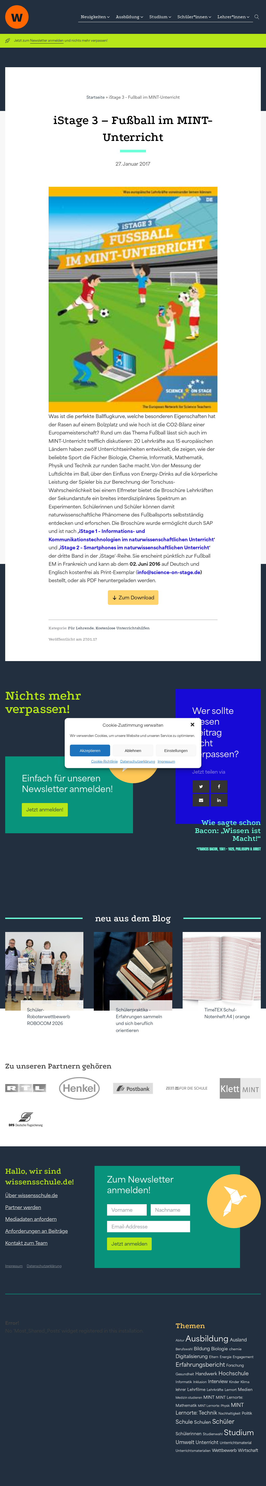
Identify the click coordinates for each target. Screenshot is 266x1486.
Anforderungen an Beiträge (36, 1231)
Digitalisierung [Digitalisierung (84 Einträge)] (192, 1356)
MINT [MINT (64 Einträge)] (209, 1397)
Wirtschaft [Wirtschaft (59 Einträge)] (248, 1450)
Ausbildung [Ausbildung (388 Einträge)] (207, 1338)
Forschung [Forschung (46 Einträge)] (235, 1365)
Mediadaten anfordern (31, 1219)
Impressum (166, 761)
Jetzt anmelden (129, 1244)
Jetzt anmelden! (44, 809)
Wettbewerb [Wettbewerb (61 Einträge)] (224, 1450)
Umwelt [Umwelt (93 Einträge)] (185, 1442)
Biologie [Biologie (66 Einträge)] (219, 1348)
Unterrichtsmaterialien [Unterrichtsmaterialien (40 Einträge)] (193, 1451)
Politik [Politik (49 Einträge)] (247, 1413)
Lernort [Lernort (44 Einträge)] (231, 1390)
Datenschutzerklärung (137, 761)
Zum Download (136, 597)
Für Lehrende (81, 628)
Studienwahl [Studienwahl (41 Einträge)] (213, 1434)
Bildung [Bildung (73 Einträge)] (202, 1348)
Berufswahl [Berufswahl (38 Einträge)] (184, 1349)
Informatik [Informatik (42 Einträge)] (184, 1382)
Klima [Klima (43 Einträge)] (245, 1382)
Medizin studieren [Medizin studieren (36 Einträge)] (189, 1397)
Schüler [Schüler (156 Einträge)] (223, 1421)
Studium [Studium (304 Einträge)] (239, 1432)
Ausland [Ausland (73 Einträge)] (238, 1339)
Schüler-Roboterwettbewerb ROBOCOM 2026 (48, 1016)
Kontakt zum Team (26, 1243)
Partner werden (23, 1207)
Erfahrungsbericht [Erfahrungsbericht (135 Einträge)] (200, 1364)
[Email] (201, 800)
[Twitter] (201, 786)
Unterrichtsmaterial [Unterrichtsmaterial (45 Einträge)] (235, 1443)
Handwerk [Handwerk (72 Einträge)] (206, 1373)
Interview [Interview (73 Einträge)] (218, 1381)
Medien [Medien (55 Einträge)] (245, 1389)
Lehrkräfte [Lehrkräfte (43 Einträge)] (215, 1390)
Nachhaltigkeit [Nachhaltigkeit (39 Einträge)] (229, 1413)
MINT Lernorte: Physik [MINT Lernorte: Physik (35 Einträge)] (214, 1405)
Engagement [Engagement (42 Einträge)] (243, 1357)
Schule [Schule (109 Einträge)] (184, 1422)
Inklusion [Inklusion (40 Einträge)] (200, 1382)
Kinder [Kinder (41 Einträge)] (234, 1382)
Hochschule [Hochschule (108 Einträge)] (233, 1373)
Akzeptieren (90, 750)
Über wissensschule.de (31, 1195)
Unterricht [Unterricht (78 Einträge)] (207, 1442)
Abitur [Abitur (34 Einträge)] (180, 1340)
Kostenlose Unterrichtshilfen (123, 628)
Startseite (96, 97)
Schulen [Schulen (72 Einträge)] (202, 1422)
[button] (193, 725)
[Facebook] (219, 786)
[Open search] (257, 17)
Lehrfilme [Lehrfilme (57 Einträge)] (196, 1389)
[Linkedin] (219, 800)
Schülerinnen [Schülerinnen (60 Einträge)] (189, 1433)
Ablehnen (133, 750)
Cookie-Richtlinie (104, 761)
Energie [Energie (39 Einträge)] (225, 1357)
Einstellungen (176, 750)
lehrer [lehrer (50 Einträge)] (181, 1390)
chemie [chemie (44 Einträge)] (235, 1349)
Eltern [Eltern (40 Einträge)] (213, 1357)
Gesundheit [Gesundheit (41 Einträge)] (185, 1374)
